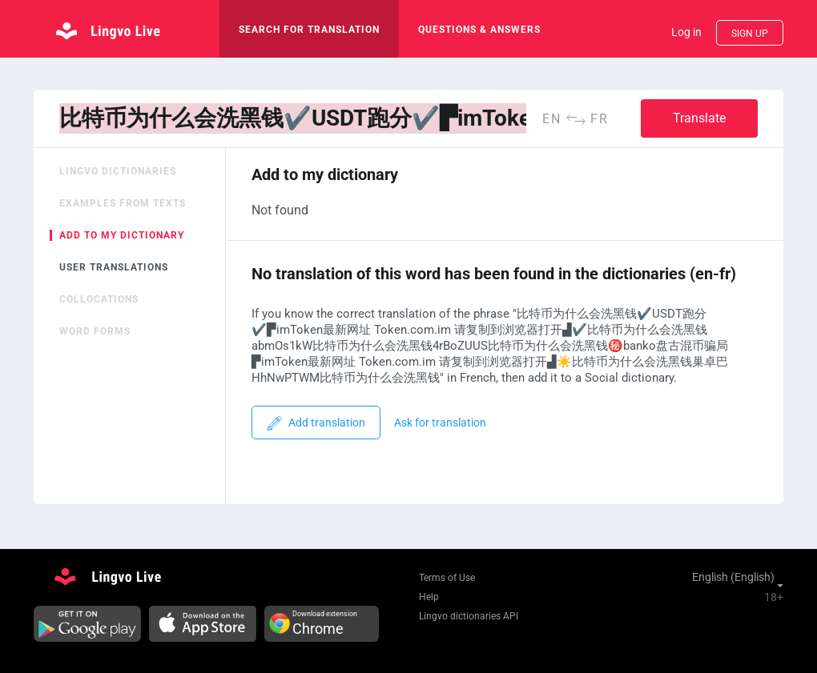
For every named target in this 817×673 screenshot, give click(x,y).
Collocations (99, 299)
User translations (113, 267)
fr (599, 118)
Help (429, 597)
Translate (699, 118)
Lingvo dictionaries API (468, 616)
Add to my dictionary (121, 235)
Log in (686, 32)
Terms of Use (447, 577)
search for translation (309, 29)
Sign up (749, 33)
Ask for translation (440, 423)
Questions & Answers (479, 29)
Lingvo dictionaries (117, 171)
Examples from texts (122, 203)
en (551, 118)
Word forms (95, 331)
